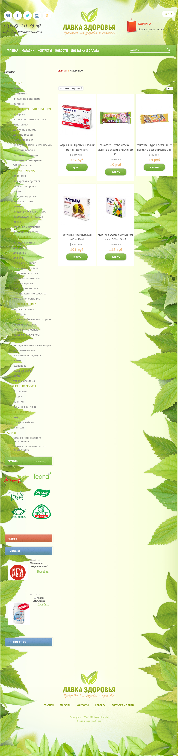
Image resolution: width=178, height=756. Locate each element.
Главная (12, 50)
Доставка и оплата (85, 50)
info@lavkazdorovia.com (22, 32)
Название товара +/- (70, 88)
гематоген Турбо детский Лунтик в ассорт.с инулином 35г (115, 149)
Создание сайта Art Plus (89, 720)
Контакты (45, 50)
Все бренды (41, 461)
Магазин (28, 50)
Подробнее (42, 571)
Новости (61, 50)
